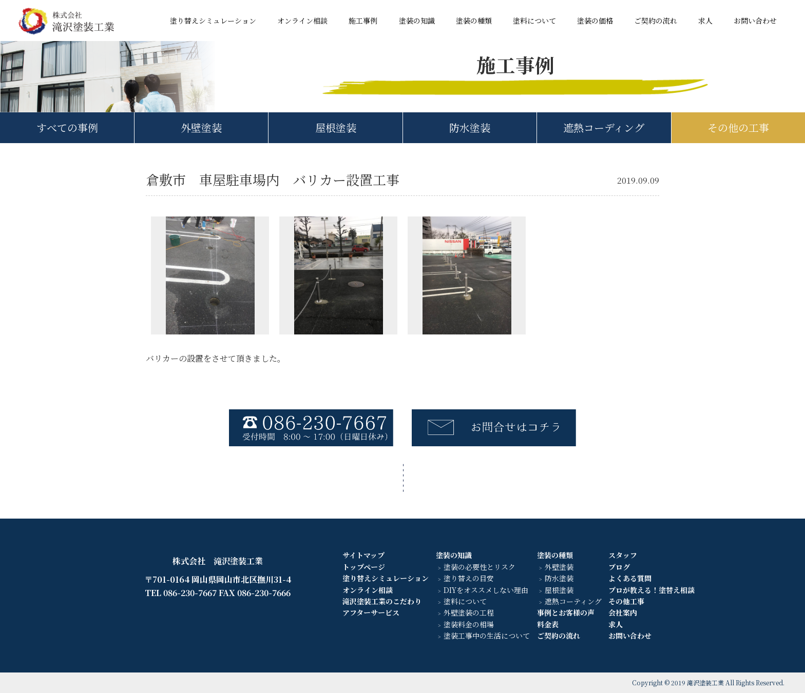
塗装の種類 (474, 20)
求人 (705, 20)
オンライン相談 (302, 20)
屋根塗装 (335, 127)
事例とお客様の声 (566, 612)
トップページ (363, 567)
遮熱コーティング (573, 601)
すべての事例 (67, 127)
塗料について (534, 20)
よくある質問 (629, 578)
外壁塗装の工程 (469, 612)
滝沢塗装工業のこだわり (381, 601)
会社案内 (622, 612)
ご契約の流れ (655, 20)
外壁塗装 (201, 127)
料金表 (548, 624)
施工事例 (363, 20)
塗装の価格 (595, 20)
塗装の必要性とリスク (479, 567)
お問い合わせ (755, 20)
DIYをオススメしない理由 (486, 590)
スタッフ (622, 555)
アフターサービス (370, 612)
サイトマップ (363, 555)
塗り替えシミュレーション (213, 20)
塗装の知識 (417, 20)
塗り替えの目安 (469, 578)
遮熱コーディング (603, 127)
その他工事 (626, 601)
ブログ (619, 567)
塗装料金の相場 (469, 624)
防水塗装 (469, 127)
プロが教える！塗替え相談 (651, 590)
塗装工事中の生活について (487, 635)
